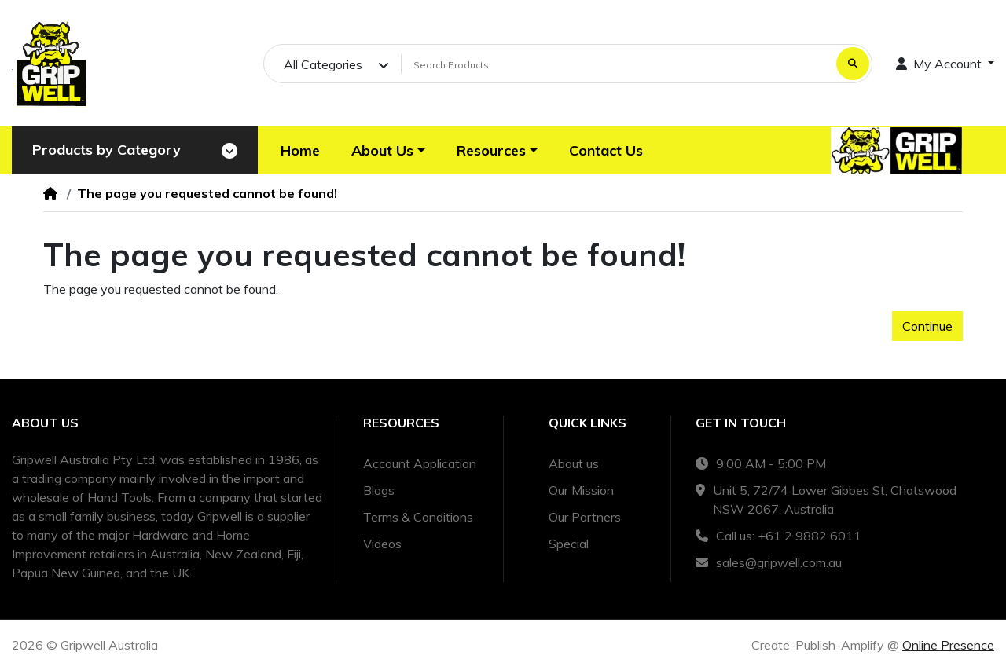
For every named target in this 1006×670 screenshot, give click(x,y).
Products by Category (106, 150)
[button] (388, 150)
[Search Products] (616, 64)
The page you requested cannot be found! (207, 193)
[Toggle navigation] (229, 151)
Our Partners (585, 517)
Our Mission (581, 490)
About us (574, 463)
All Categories (323, 64)
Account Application (419, 463)
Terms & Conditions (418, 517)
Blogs (379, 490)
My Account (940, 63)
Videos (382, 543)
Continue (927, 326)
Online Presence (948, 645)
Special (569, 543)
